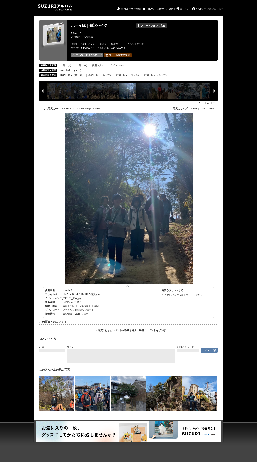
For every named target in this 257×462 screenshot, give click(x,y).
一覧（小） (66, 65)
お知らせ (201, 8)
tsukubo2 (65, 70)
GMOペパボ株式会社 (215, 9)
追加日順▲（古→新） (128, 75)
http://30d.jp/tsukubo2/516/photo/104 (80, 108)
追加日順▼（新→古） (156, 75)
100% (193, 108)
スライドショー (116, 65)
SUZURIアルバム (55, 7)
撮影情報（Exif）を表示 (75, 313)
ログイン (184, 8)
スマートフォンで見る (151, 25)
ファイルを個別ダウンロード (78, 309)
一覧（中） (82, 65)
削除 (96, 306)
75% (203, 108)
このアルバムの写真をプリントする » (182, 295)
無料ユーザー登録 (131, 8)
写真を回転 (69, 306)
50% (211, 108)
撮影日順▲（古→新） (72, 75)
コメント (71, 347)
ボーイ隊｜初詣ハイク (89, 25)
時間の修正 (85, 306)
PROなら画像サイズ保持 (160, 8)
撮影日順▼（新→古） (100, 75)
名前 (41, 347)
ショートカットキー (208, 103)
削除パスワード (185, 347)
